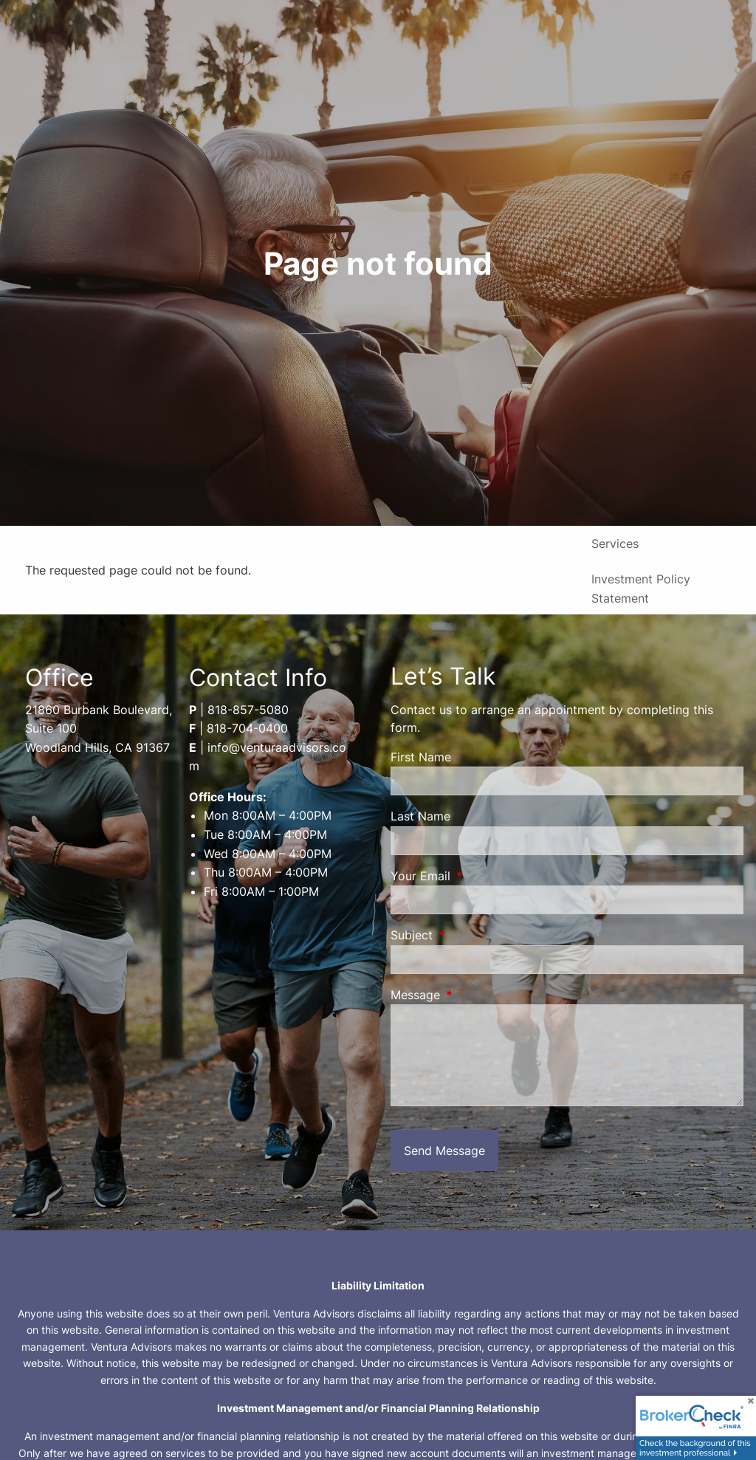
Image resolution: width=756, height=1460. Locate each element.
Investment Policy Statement (640, 589)
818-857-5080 (248, 709)
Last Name (420, 816)
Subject (472, 935)
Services (615, 543)
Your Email (481, 875)
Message (475, 994)
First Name (421, 757)
